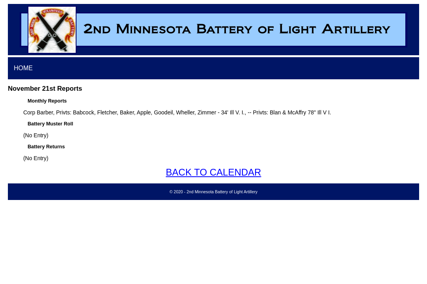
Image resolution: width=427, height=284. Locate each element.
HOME (23, 68)
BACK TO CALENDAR (213, 172)
